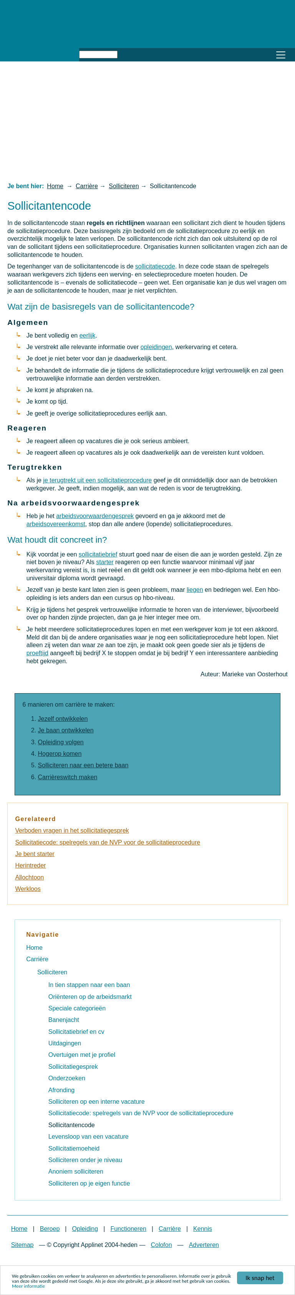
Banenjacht (63, 1020)
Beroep (50, 1228)
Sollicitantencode (71, 1125)
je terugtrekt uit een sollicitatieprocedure (97, 480)
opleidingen (156, 347)
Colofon (161, 1245)
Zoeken (126, 53)
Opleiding (85, 1228)
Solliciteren (124, 186)
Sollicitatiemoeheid (73, 1148)
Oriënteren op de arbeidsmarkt (90, 997)
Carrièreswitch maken (68, 777)
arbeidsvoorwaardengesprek (95, 516)
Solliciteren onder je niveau (85, 1160)
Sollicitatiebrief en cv (76, 1031)
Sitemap (22, 1245)
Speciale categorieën (77, 1008)
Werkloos (27, 889)
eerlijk (88, 335)
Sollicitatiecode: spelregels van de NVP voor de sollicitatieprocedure (107, 842)
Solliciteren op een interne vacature (96, 1101)
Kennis (202, 1228)
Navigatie (42, 934)
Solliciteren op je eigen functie (89, 1183)
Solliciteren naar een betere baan (83, 765)
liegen (195, 589)
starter (104, 562)
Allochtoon (29, 877)
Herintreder (30, 865)
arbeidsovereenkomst (56, 524)
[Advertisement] (147, 121)
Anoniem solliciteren (75, 1171)
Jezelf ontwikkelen (63, 718)
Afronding (61, 1090)
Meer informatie (28, 1286)
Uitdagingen (64, 1043)
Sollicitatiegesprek (73, 1066)
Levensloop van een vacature (88, 1136)
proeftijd (37, 653)
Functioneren (128, 1228)
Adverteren (204, 1245)
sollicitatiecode (155, 266)
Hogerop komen (60, 753)
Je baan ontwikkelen (66, 730)
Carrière (87, 186)
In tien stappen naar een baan (89, 985)
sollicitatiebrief (98, 554)
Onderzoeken (66, 1078)
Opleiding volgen (61, 742)
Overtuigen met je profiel (81, 1055)
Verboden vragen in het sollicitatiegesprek (72, 830)
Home (55, 186)
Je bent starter (34, 854)
